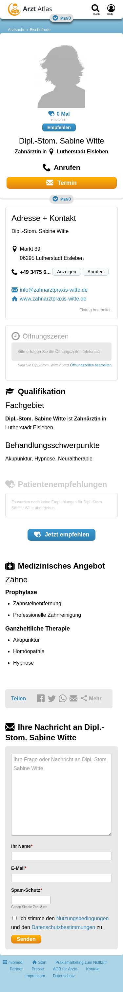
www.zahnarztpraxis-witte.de (48, 298)
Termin (61, 182)
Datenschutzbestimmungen (63, 927)
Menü (61, 18)
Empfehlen (59, 127)
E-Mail (18, 868)
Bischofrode (40, 30)
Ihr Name (21, 846)
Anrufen (96, 271)
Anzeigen (66, 271)
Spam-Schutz (25, 890)
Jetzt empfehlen (62, 534)
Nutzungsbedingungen (82, 918)
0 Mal (59, 114)
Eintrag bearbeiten (95, 310)
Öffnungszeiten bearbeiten (91, 365)
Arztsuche (16, 30)
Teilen (18, 698)
